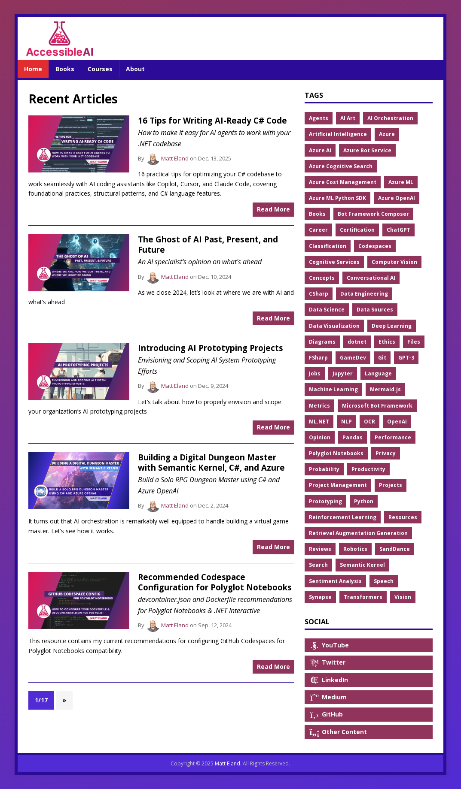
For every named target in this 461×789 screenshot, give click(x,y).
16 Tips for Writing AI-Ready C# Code (212, 120)
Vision (402, 597)
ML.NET (319, 421)
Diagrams (322, 341)
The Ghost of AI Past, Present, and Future (208, 244)
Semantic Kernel (362, 564)
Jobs (315, 373)
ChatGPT (398, 229)
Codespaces (374, 246)
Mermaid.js (385, 389)
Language (378, 373)
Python (363, 501)
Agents (318, 118)
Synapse (320, 597)
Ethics (387, 341)
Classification (327, 246)
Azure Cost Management (342, 182)
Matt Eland (175, 158)
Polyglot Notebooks (336, 453)
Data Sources (375, 309)
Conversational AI (371, 277)
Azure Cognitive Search (340, 166)
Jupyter (343, 373)
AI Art (347, 118)
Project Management (338, 485)
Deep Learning (392, 326)
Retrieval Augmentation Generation (358, 533)
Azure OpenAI (396, 198)
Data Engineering (364, 293)
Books (317, 214)
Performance (393, 437)
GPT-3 (406, 357)
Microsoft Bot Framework (377, 405)
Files (413, 341)
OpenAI (397, 421)
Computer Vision (394, 262)
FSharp (318, 357)
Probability (324, 469)
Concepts (322, 277)
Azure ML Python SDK (337, 198)
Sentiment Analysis (335, 581)
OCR (369, 421)
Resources (402, 517)
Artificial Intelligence (338, 134)
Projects (390, 485)
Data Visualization (334, 326)
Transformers (363, 597)
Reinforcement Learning (342, 517)
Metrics (319, 405)
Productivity (368, 469)
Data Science (327, 309)
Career (318, 229)
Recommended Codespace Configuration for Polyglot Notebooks (215, 582)
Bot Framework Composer (373, 214)
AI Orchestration (390, 118)
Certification (357, 229)
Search (318, 564)
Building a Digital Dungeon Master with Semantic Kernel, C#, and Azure (211, 462)
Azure (387, 134)
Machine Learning (333, 389)
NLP (346, 421)
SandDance (394, 549)
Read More (273, 209)
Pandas (352, 437)
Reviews (320, 549)
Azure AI (320, 150)
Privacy (386, 453)
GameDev (353, 357)
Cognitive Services (334, 262)
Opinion (319, 437)
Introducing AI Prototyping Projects (210, 347)
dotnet (357, 341)
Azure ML (400, 182)
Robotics (355, 549)
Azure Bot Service (367, 150)
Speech (384, 581)
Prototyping (325, 501)
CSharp (318, 293)
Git (382, 357)
